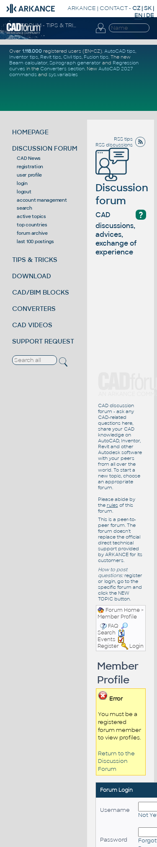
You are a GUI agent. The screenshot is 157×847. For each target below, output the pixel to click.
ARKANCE (81, 8)
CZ (136, 8)
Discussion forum (121, 182)
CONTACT (114, 8)
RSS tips (123, 139)
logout (24, 192)
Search (113, 629)
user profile (29, 175)
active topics (31, 216)
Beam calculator (28, 63)
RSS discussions (114, 145)
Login (136, 646)
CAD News (29, 158)
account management (42, 200)
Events (111, 636)
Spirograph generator (75, 63)
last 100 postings (35, 241)
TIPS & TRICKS (34, 260)
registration (30, 166)
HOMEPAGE (30, 132)
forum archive (32, 233)
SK (148, 8)
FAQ (113, 626)
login (22, 183)
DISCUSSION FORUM (44, 148)
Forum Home (123, 610)
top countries (32, 225)
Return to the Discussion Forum (116, 761)
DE (150, 15)
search (24, 208)
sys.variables (63, 74)
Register (108, 646)
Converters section (62, 69)
